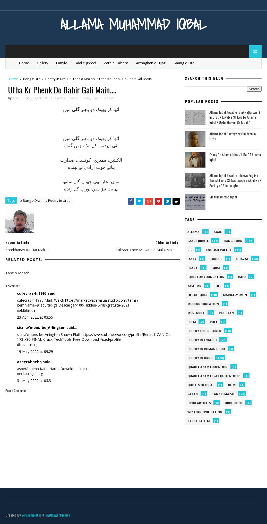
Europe (216, 259)
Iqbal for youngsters (205, 277)
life (218, 286)
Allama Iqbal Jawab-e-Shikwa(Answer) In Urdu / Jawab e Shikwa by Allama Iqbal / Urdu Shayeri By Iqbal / (234, 117)
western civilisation (204, 412)
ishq (242, 277)
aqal (218, 232)
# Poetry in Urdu (58, 200)
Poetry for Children (204, 331)
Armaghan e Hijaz (151, 62)
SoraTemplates (31, 515)
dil (189, 250)
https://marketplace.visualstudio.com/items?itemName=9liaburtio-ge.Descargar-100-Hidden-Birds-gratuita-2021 (77, 303)
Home (24, 62)
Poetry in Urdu (56, 78)
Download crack (73, 368)
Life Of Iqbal (197, 295)
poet (214, 322)
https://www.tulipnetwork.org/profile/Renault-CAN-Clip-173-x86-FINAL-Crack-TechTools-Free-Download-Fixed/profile (95, 337)
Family (61, 62)
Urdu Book (234, 403)
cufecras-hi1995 (32, 293)
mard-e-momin (235, 295)
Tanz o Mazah (84, 78)
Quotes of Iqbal (200, 385)
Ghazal (242, 259)
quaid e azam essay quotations (213, 376)
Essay (191, 259)
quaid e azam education (207, 367)
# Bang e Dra (30, 200)
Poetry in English (202, 340)
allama (193, 232)
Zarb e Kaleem (116, 62)
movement (196, 313)
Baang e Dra (183, 62)
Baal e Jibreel (85, 62)
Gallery (42, 62)
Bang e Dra (31, 78)
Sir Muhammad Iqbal (223, 196)
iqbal (216, 268)
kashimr (194, 286)
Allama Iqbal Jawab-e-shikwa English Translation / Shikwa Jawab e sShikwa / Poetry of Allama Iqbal (235, 180)
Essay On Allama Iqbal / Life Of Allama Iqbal (235, 157)
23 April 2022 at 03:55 (35, 317)
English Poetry (218, 250)
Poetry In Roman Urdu (206, 349)
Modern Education (203, 304)
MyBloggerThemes (57, 515)
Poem (191, 322)
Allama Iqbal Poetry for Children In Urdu (232, 136)
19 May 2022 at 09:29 (35, 351)
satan (192, 394)
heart (192, 268)
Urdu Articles (199, 403)
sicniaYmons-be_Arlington (41, 327)
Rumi (232, 385)
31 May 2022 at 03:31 (35, 380)
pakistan (226, 313)
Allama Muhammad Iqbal (133, 24)
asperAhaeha (29, 361)
